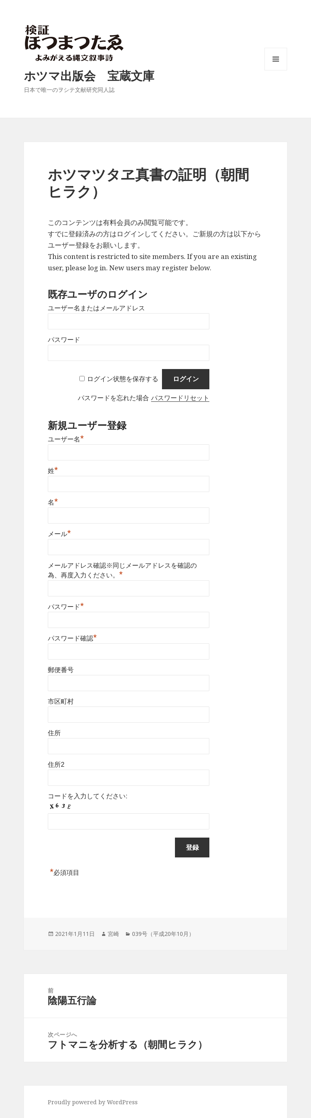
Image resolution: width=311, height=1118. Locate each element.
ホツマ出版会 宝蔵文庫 (89, 75)
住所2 (56, 764)
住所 (54, 733)
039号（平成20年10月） (163, 934)
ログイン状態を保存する (122, 378)
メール (59, 533)
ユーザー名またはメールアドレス (96, 308)
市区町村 (61, 701)
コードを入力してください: (87, 796)
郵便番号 (61, 669)
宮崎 (113, 934)
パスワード (64, 339)
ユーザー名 (66, 439)
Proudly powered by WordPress (93, 1102)
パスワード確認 (72, 638)
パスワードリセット (180, 398)
